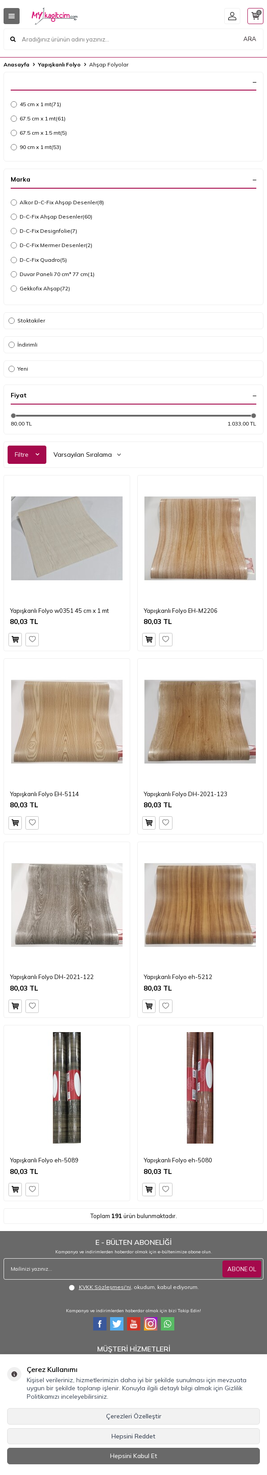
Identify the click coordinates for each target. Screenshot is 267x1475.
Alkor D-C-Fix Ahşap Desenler (57, 202)
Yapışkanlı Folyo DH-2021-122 (52, 976)
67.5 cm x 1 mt (38, 118)
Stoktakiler (26, 320)
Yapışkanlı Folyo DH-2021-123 (185, 793)
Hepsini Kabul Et (133, 1456)
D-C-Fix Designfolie (44, 231)
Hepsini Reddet (133, 1436)
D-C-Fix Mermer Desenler (51, 245)
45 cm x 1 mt (36, 104)
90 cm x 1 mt (36, 147)
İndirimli (22, 344)
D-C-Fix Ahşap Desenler (51, 216)
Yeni (18, 368)
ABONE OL (241, 1269)
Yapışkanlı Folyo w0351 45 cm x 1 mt (59, 610)
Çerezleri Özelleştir (133, 1416)
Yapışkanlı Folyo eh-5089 (44, 1160)
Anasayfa (16, 64)
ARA (249, 38)
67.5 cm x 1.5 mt (39, 132)
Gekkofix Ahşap (40, 288)
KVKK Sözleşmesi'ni (105, 1287)
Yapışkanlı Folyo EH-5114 (44, 793)
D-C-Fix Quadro (39, 260)
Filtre (27, 454)
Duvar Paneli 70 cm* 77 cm (52, 274)
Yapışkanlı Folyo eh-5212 (178, 976)
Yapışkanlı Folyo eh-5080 (178, 1160)
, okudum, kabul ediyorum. (134, 1287)
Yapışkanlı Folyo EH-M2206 (181, 610)
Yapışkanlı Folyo (59, 64)
